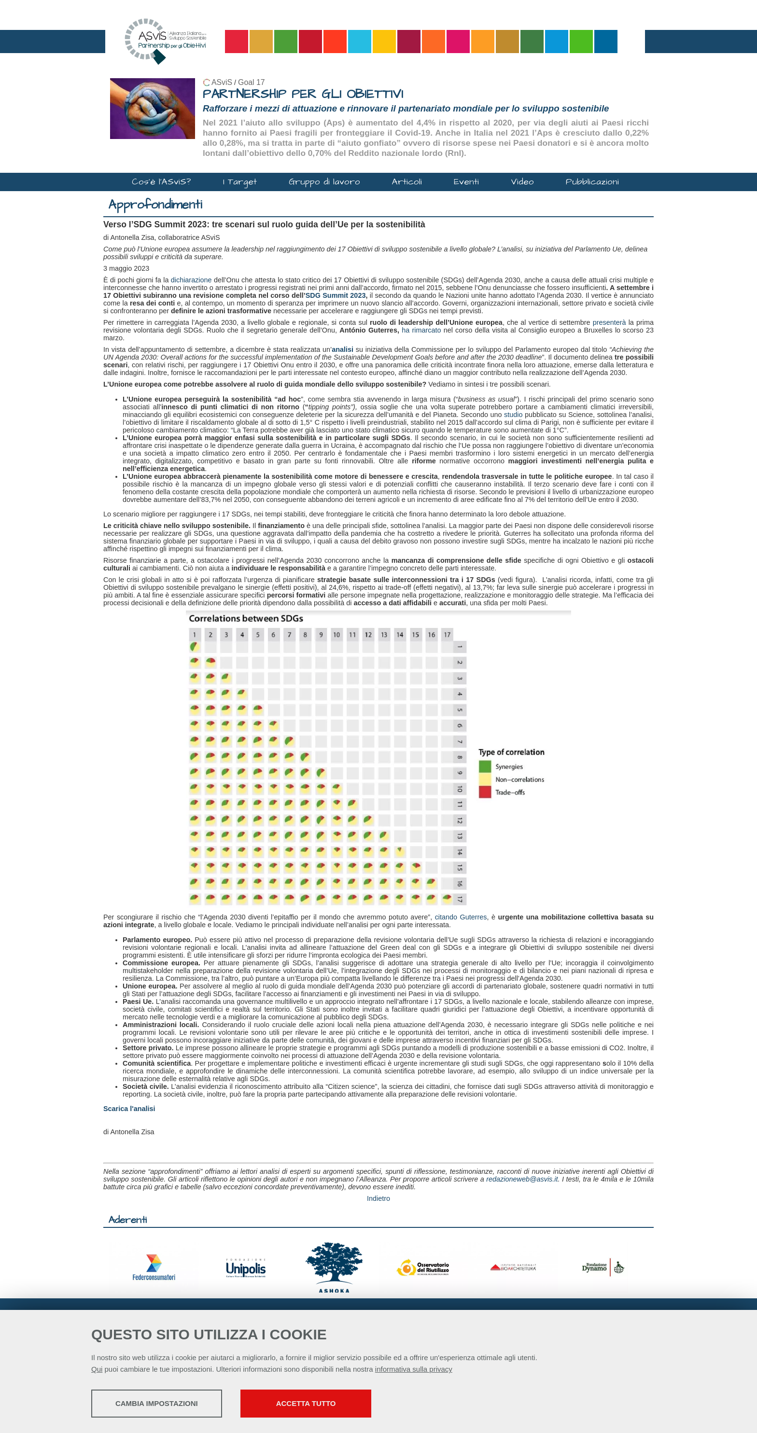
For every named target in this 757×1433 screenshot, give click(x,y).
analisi (342, 349)
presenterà (609, 322)
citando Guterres (461, 917)
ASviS (221, 82)
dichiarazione (191, 280)
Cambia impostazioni (167, 1404)
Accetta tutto (341, 1404)
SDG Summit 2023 (336, 295)
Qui (96, 1370)
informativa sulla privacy (413, 1370)
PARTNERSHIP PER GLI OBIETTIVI (303, 94)
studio (513, 414)
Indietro (378, 1198)
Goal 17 (251, 82)
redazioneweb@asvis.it (522, 1179)
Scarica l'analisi (129, 1109)
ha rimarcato (421, 330)
